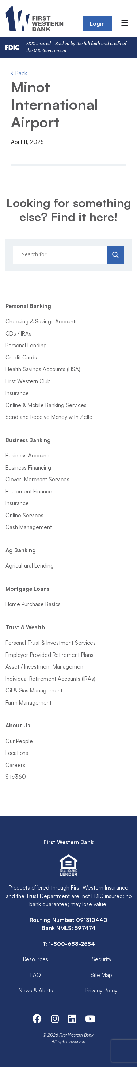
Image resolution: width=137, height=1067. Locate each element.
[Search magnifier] (115, 255)
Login (97, 23)
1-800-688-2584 (72, 943)
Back (19, 73)
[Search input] (60, 255)
